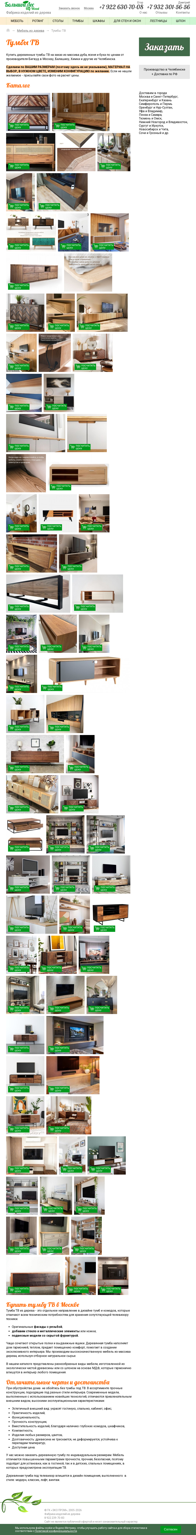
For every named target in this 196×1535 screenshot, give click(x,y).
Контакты (183, 12)
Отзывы (161, 12)
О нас (143, 12)
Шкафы (99, 21)
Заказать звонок (69, 8)
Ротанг (38, 21)
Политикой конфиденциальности (56, 1531)
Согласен (170, 1529)
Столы (58, 21)
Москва (89, 8)
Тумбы (78, 21)
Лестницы (158, 21)
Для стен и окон (127, 21)
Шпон (180, 21)
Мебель (17, 21)
